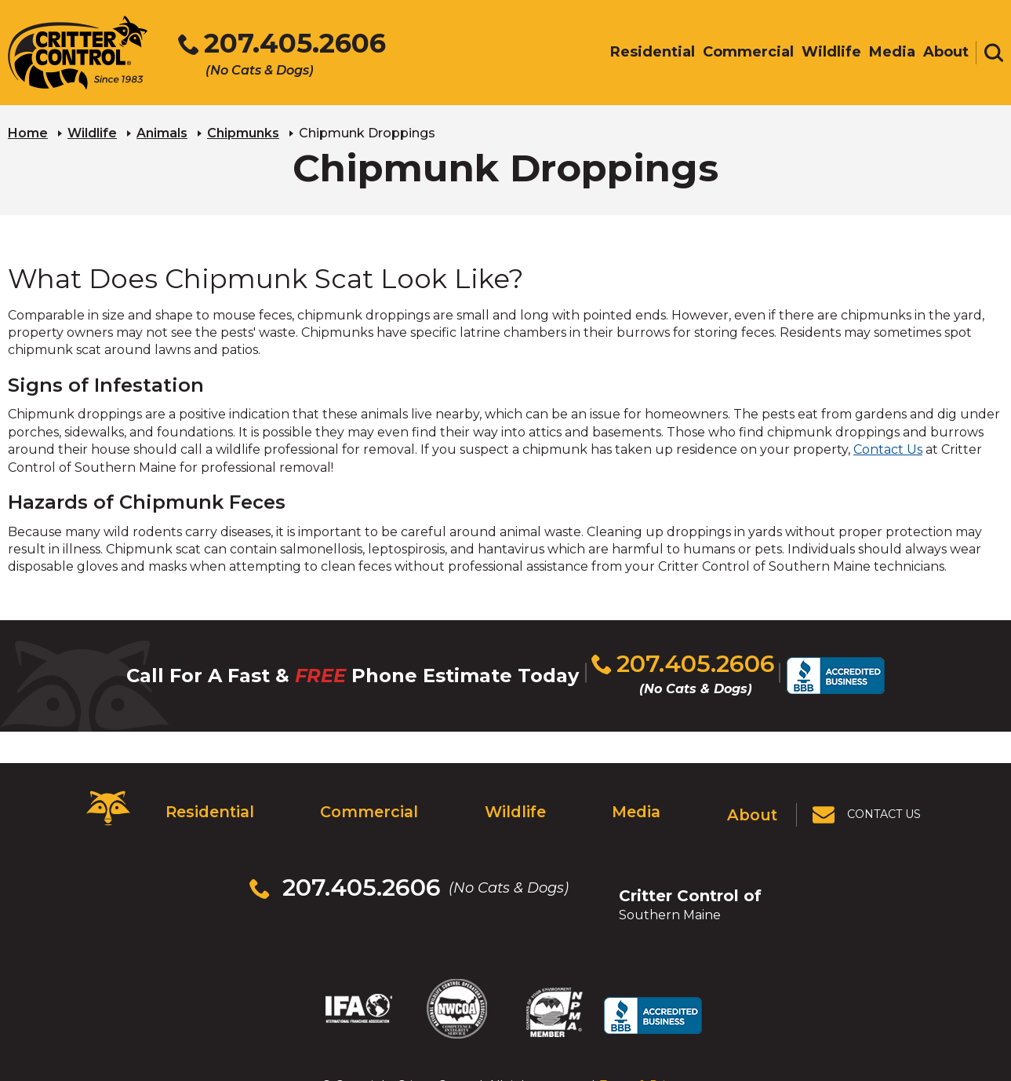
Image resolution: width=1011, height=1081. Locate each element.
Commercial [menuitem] (748, 52)
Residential (206, 798)
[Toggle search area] (993, 53)
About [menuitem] (946, 52)
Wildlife (92, 129)
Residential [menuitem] (652, 52)
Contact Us (887, 447)
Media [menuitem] (892, 52)
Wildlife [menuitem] (831, 52)
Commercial (365, 798)
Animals (161, 129)
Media (636, 798)
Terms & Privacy (645, 1017)
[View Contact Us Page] (869, 799)
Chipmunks (243, 129)
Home (28, 129)
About (755, 798)
